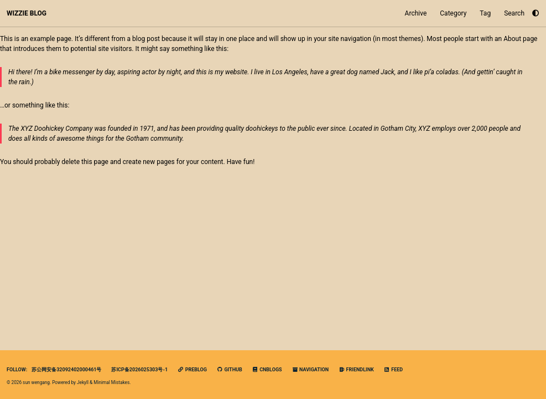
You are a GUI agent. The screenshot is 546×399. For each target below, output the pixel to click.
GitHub (229, 369)
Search (514, 13)
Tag (485, 13)
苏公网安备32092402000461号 (66, 369)
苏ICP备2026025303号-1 (139, 369)
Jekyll (83, 382)
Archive (416, 13)
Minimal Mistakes (111, 382)
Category (453, 13)
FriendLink (356, 369)
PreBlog (192, 369)
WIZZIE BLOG (26, 13)
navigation (310, 369)
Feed (393, 369)
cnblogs (267, 369)
